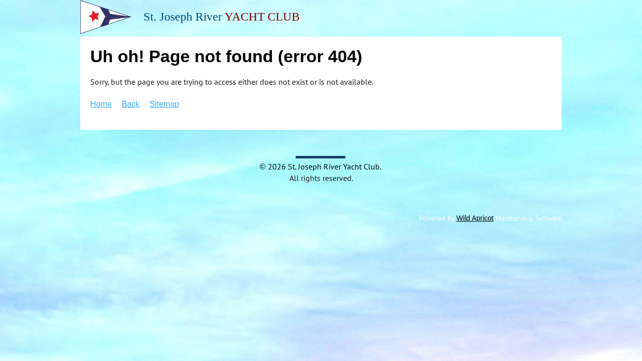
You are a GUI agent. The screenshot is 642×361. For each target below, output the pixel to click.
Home (101, 104)
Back (131, 104)
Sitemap (164, 104)
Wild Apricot (475, 218)
